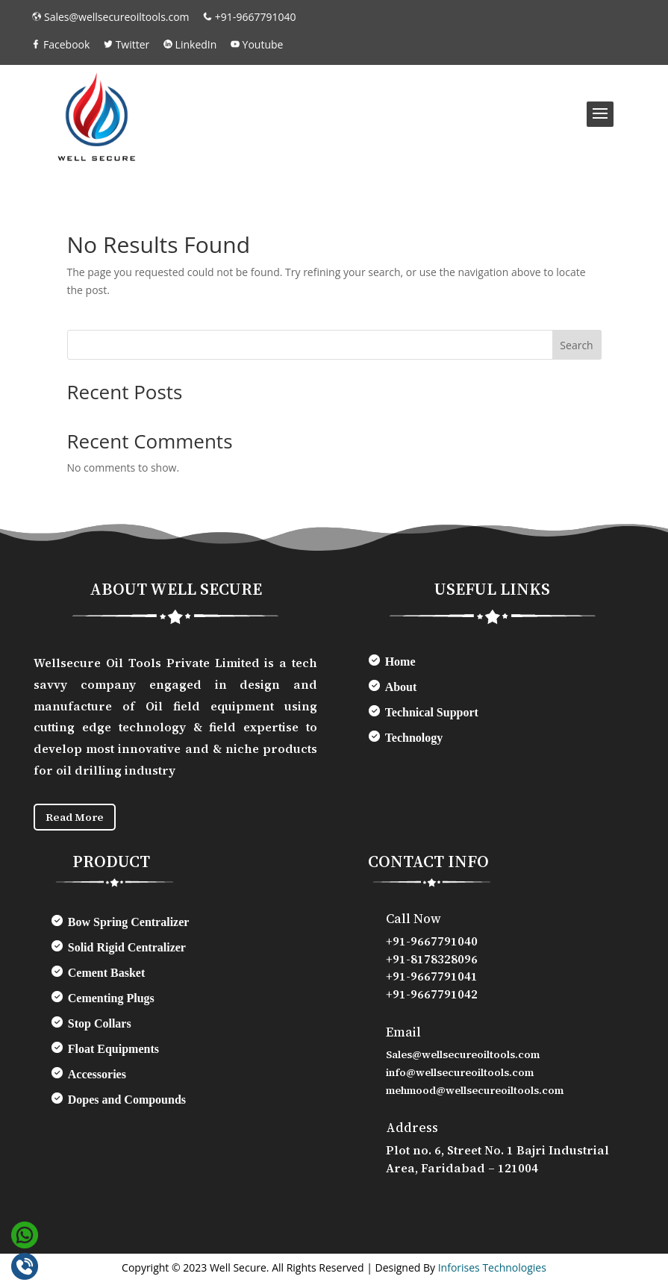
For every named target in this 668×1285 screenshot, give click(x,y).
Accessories (97, 1077)
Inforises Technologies (492, 1270)
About (401, 687)
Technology (414, 737)
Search (576, 345)
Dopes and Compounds (127, 1102)
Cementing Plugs (111, 1001)
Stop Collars (99, 1026)
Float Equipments (113, 1051)
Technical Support (431, 712)
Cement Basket (107, 975)
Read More (80, 818)
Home (400, 661)
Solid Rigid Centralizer (127, 950)
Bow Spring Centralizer (129, 925)
